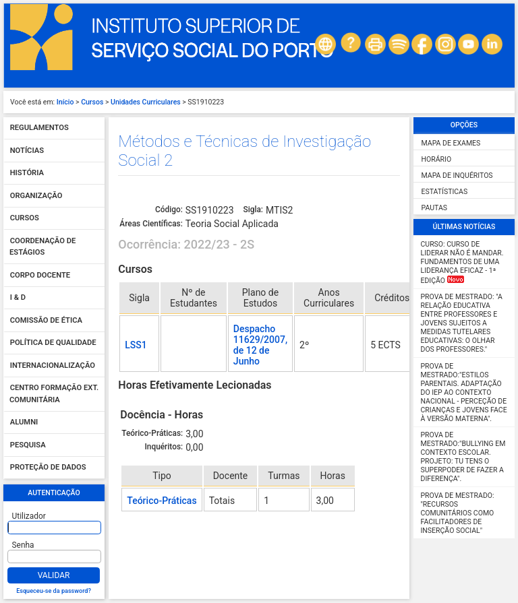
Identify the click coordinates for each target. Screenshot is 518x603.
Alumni (24, 422)
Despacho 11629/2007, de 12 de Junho (260, 345)
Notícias (27, 150)
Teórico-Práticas (161, 500)
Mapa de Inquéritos (457, 175)
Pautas (434, 207)
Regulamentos (39, 128)
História (27, 173)
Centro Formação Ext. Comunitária (53, 394)
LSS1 (135, 345)
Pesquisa (28, 445)
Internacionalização (52, 365)
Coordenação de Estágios (42, 246)
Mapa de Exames (451, 143)
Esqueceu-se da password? (53, 591)
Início (65, 102)
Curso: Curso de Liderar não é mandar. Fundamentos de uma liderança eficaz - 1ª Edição (462, 262)
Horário (437, 159)
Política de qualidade (53, 343)
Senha (23, 545)
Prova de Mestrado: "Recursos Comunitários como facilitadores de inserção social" (457, 513)
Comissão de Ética (46, 320)
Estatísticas (445, 191)
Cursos (92, 102)
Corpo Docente (40, 275)
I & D (18, 298)
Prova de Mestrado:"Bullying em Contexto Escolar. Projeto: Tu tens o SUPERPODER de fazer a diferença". (463, 457)
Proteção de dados (48, 468)
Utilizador (29, 516)
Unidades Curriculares (146, 102)
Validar (54, 575)
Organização (36, 195)
